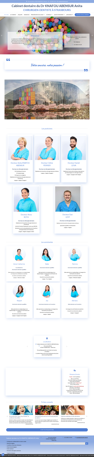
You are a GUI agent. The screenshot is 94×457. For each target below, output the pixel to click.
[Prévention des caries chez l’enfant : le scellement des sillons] (34, 410)
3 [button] (88, 118)
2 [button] (87, 118)
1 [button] (86, 118)
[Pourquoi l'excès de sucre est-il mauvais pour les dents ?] (60, 410)
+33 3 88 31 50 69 (78, 44)
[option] (47, 35)
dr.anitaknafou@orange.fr (82, 437)
